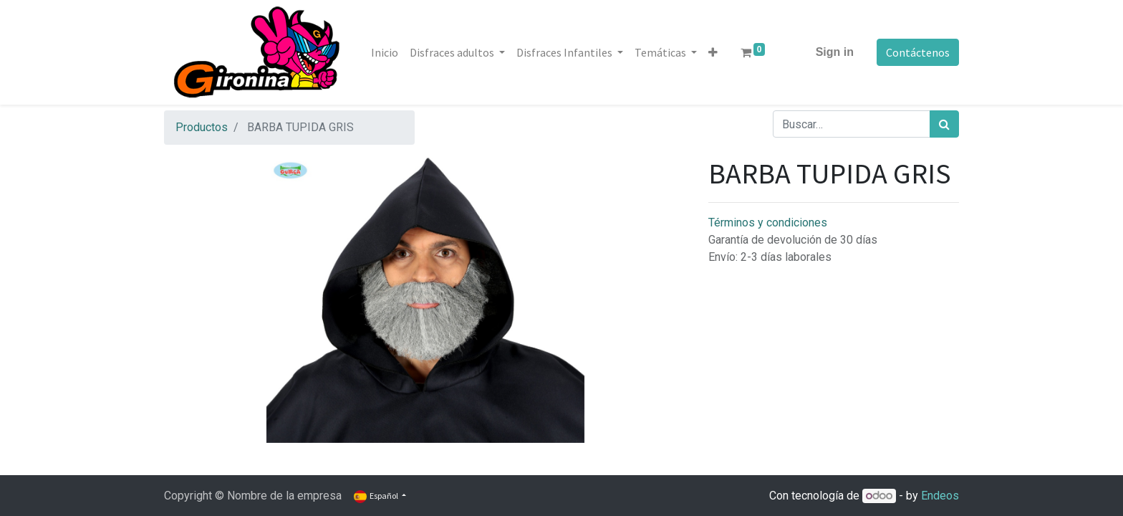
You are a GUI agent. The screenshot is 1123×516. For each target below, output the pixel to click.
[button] (713, 52)
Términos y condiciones (767, 222)
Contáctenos (918, 52)
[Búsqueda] (944, 124)
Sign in (835, 52)
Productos (201, 127)
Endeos (940, 495)
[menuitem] (384, 52)
